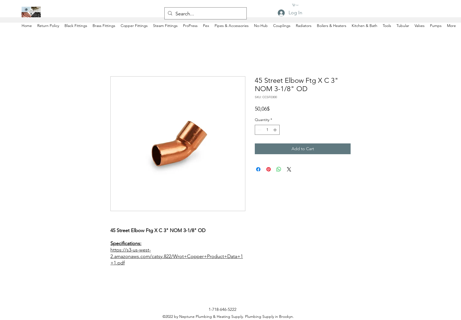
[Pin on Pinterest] (268, 169)
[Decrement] (259, 130)
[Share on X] (289, 169)
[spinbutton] (267, 130)
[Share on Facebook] (258, 169)
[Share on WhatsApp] (279, 169)
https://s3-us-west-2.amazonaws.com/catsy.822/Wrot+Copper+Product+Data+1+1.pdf (176, 256)
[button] (297, 5)
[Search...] (205, 14)
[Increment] (275, 130)
